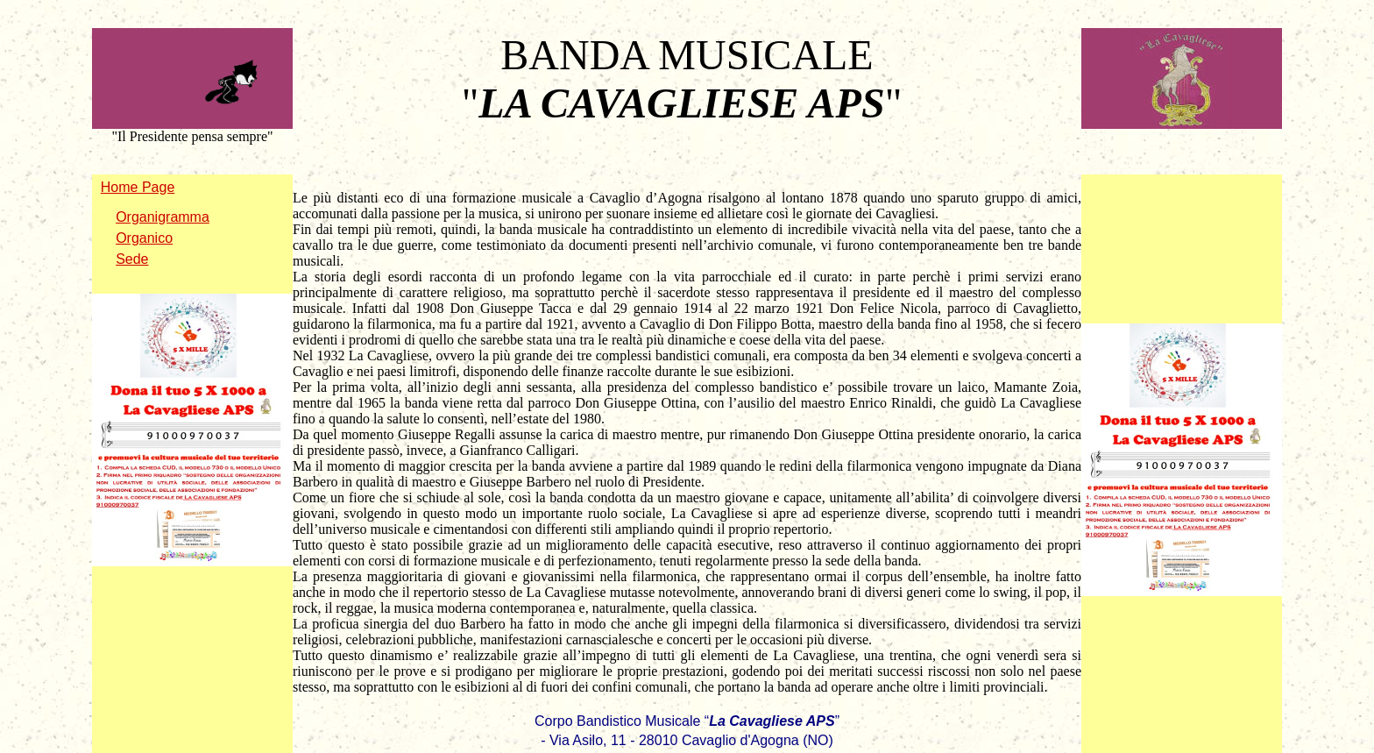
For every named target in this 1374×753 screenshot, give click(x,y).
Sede (132, 259)
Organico (144, 238)
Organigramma (162, 217)
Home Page (138, 187)
